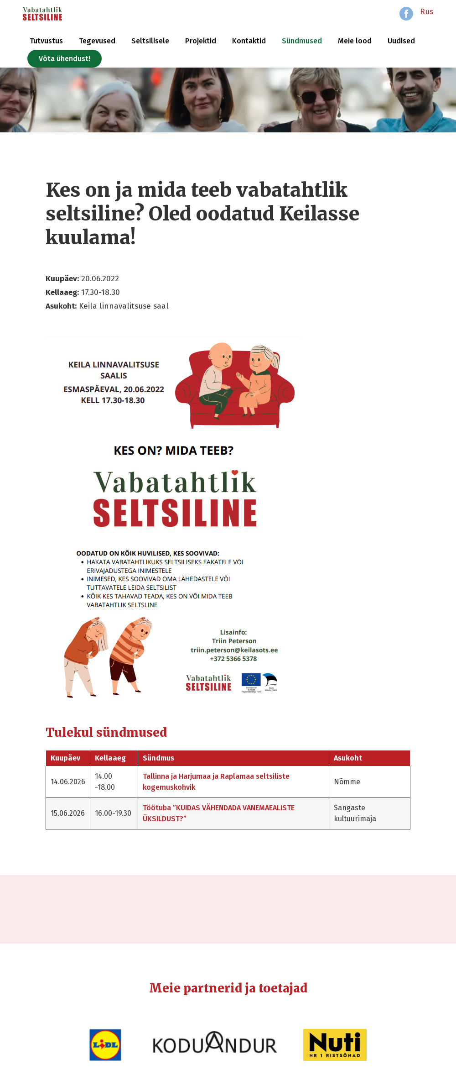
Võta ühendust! (64, 58)
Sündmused (302, 41)
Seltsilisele (150, 41)
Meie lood (355, 41)
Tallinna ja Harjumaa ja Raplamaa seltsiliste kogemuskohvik (216, 782)
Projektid (200, 41)
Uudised (401, 41)
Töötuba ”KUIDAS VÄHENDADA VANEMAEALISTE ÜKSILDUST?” (219, 813)
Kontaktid (249, 41)
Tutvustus (46, 41)
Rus (426, 11)
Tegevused (97, 41)
